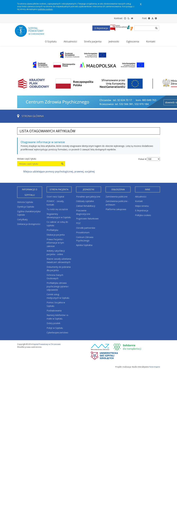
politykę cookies (45, 9)
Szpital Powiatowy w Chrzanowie (47, 344)
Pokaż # (142, 159)
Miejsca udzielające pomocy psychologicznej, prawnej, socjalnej (59, 171)
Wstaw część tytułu (27, 158)
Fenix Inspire (154, 367)
